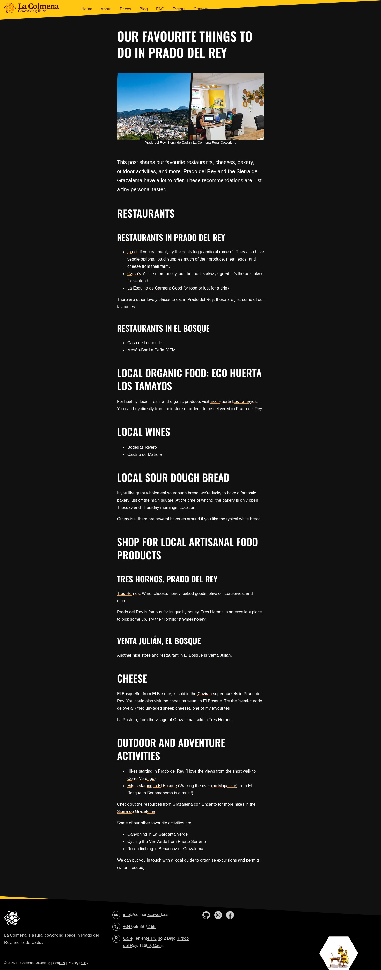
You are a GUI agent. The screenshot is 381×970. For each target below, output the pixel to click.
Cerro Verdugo (140, 778)
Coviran (204, 694)
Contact (201, 9)
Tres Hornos (128, 593)
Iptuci (132, 252)
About (106, 9)
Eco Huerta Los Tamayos (233, 401)
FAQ (160, 9)
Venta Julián (219, 655)
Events (179, 9)
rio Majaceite (224, 785)
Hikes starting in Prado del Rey (155, 771)
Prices (125, 9)
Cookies (59, 963)
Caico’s (134, 273)
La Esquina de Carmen (148, 288)
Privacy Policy (78, 963)
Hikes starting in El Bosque (152, 785)
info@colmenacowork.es (145, 914)
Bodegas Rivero (142, 447)
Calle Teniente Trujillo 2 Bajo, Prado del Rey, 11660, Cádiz (156, 942)
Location (187, 507)
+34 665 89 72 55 (139, 926)
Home (86, 9)
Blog (144, 9)
